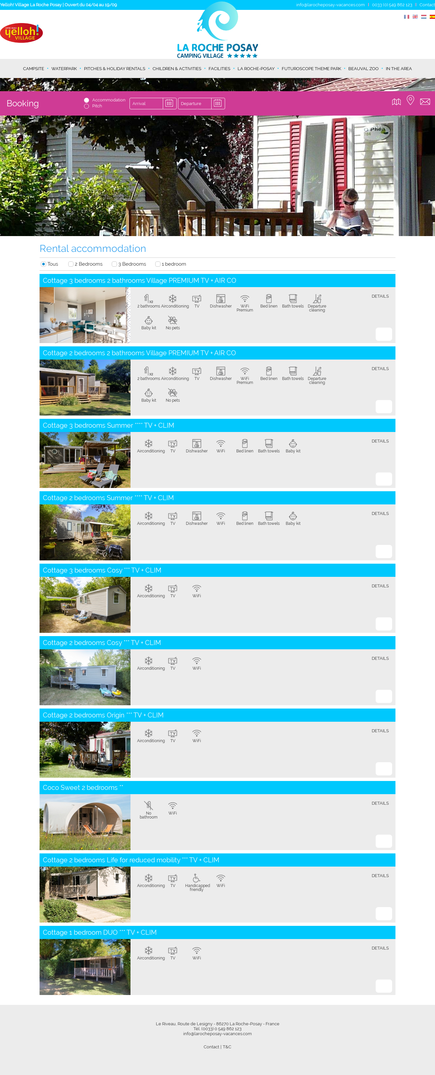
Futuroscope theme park (311, 68)
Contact (427, 4)
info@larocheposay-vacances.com (330, 4)
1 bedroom (174, 264)
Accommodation (109, 99)
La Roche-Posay (256, 68)
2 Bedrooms (88, 264)
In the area (399, 68)
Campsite (33, 68)
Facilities (219, 68)
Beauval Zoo (363, 68)
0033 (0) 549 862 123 (392, 4)
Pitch (97, 105)
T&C (227, 1046)
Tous (52, 264)
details (380, 296)
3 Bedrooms (132, 264)
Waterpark (64, 68)
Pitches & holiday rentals (114, 68)
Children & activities (177, 68)
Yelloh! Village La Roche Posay (31, 4)
